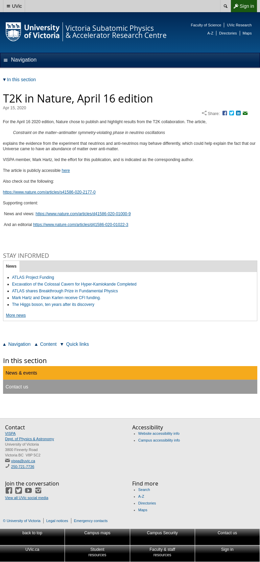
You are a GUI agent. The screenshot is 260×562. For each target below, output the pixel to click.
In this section (25, 360)
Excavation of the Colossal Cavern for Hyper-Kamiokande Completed (74, 284)
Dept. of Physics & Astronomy (29, 439)
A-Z (210, 33)
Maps (247, 33)
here (66, 170)
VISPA (10, 433)
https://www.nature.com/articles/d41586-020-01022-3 (80, 224)
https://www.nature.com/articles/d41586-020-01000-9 (83, 213)
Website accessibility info (159, 433)
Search (144, 490)
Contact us (17, 386)
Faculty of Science (206, 25)
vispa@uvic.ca (23, 461)
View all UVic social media (26, 498)
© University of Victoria (22, 521)
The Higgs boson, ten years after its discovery (53, 304)
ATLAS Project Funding (33, 277)
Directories (228, 33)
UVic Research (239, 25)
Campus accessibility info (159, 440)
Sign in (242, 6)
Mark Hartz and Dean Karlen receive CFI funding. (56, 297)
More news (16, 315)
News (11, 266)
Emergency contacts (91, 521)
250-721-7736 (22, 467)
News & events (21, 373)
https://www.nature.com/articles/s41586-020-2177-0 (49, 192)
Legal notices (57, 521)
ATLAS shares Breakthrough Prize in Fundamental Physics (65, 291)
